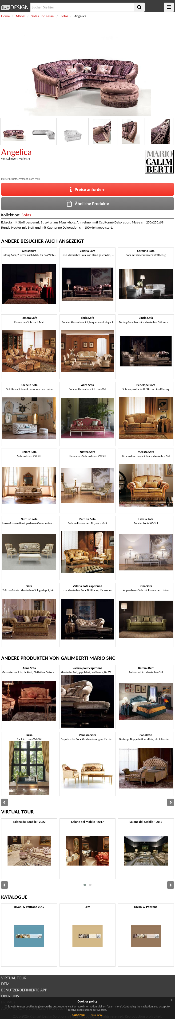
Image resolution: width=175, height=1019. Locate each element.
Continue (78, 1015)
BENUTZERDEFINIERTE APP (24, 990)
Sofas (26, 215)
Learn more (96, 1015)
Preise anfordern (88, 189)
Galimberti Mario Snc (18, 158)
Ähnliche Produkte (87, 203)
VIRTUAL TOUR (14, 978)
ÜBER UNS (10, 996)
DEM (5, 983)
